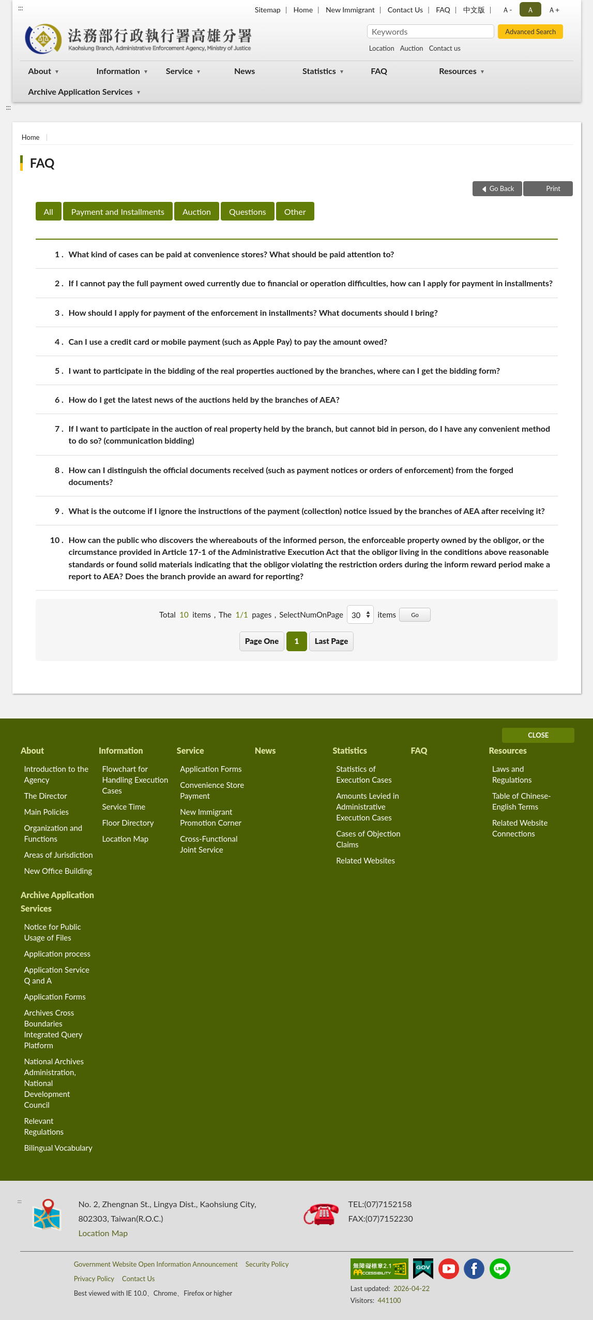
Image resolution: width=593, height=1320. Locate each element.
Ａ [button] (530, 9)
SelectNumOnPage (311, 614)
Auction (411, 48)
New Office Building (58, 870)
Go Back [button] (502, 188)
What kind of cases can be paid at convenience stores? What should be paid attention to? (231, 254)
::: (20, 8)
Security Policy (267, 1264)
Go (415, 614)
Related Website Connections (520, 828)
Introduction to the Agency (56, 774)
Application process (57, 953)
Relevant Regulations (44, 1126)
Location (381, 48)
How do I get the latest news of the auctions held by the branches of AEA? (204, 399)
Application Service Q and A (56, 975)
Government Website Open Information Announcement (156, 1264)
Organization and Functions (53, 833)
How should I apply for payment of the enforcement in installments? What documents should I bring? (253, 312)
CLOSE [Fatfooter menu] (538, 735)
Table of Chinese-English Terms (521, 801)
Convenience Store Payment (212, 790)
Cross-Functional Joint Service (208, 844)
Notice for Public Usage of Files (52, 932)
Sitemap (268, 9)
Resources (457, 71)
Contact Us (405, 9)
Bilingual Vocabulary (58, 1147)
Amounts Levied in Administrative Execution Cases (367, 806)
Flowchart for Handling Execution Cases (135, 779)
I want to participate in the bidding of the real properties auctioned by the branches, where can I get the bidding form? (284, 370)
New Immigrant (350, 9)
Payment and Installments (117, 211)
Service (179, 71)
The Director (45, 795)
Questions (247, 211)
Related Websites (365, 860)
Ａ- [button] (507, 9)
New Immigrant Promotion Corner (210, 817)
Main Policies (46, 811)
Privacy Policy (94, 1278)
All (48, 211)
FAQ (443, 9)
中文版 (474, 9)
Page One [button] (262, 641)
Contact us (445, 48)
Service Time (123, 806)
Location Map (125, 838)
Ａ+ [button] (553, 9)
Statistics (319, 71)
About (39, 71)
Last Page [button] (331, 641)
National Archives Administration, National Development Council (54, 1083)
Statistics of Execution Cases (364, 774)
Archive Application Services (80, 91)
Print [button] (552, 188)
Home (303, 9)
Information (118, 71)
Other (295, 211)
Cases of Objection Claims (368, 839)
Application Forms (210, 768)
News (244, 71)
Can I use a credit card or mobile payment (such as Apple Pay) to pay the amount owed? (228, 341)
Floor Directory (128, 822)
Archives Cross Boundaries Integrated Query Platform (53, 1029)
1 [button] (296, 641)
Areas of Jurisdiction (58, 854)
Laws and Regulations (512, 774)
